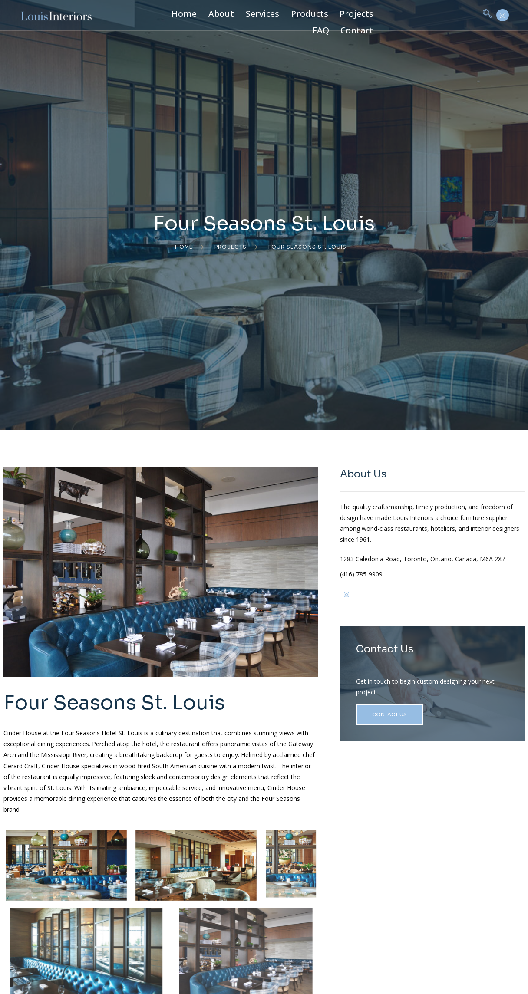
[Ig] (396, 630)
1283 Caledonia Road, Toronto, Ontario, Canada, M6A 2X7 (446, 585)
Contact (388, 14)
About (209, 14)
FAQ (357, 14)
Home (177, 14)
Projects (325, 14)
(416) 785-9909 (411, 606)
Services (245, 14)
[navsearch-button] (444, 15)
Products (285, 14)
